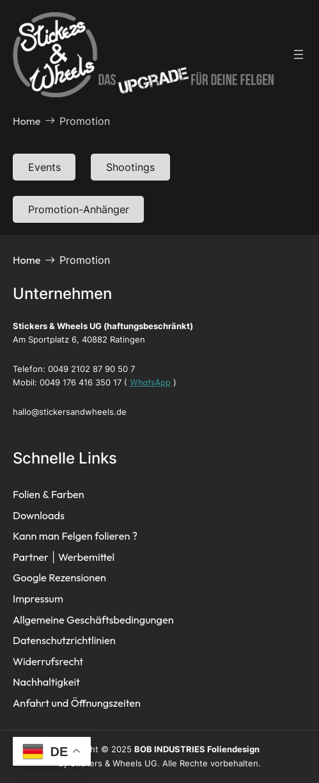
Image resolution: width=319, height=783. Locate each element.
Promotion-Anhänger (78, 209)
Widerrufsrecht (48, 661)
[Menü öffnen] (298, 54)
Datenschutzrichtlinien (64, 640)
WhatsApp (150, 382)
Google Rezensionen (59, 577)
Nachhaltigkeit (46, 681)
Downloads (39, 515)
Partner (31, 557)
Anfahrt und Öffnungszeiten (77, 703)
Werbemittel (86, 557)
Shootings (130, 167)
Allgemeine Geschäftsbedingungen (93, 619)
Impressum (38, 598)
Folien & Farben (48, 494)
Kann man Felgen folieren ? (75, 535)
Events (44, 167)
